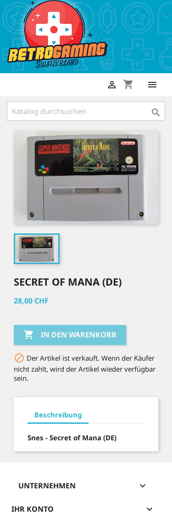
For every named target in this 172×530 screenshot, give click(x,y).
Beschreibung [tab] (58, 414)
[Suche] (86, 111)
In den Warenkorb (70, 335)
